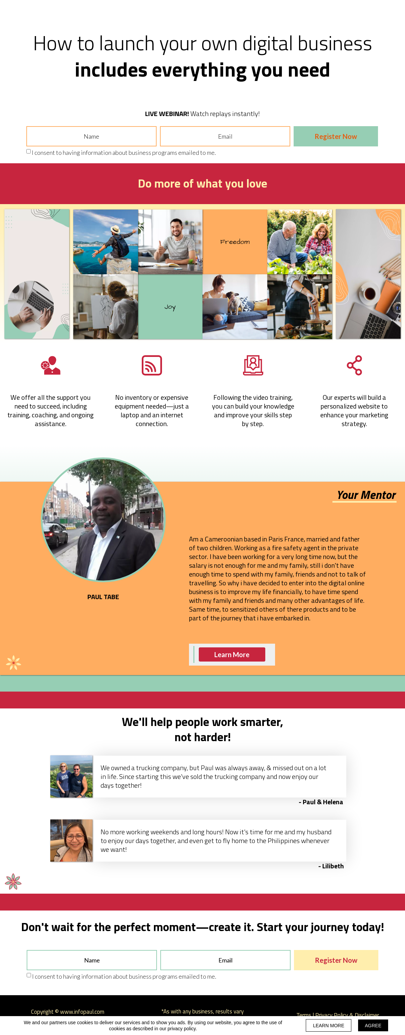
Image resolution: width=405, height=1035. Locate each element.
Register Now (336, 136)
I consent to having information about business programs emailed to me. (124, 152)
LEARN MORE (328, 1025)
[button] (232, 654)
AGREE (373, 1025)
